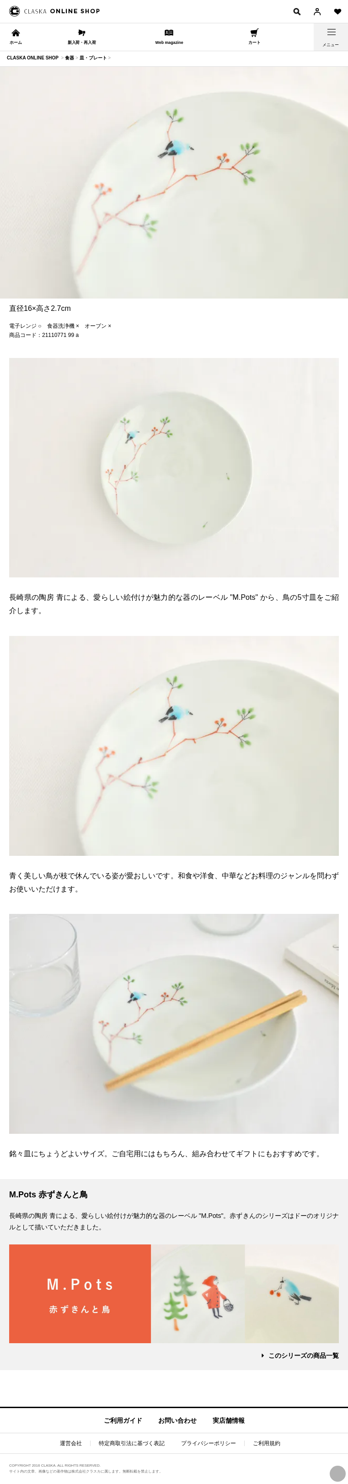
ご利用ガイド (123, 1420)
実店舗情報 (229, 1420)
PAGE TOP (338, 1474)
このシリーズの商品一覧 (303, 1355)
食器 (69, 57)
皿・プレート (93, 57)
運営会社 (71, 1443)
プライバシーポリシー (208, 1443)
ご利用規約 (266, 1443)
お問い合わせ (177, 1420)
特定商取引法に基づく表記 (132, 1443)
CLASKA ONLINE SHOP (33, 57)
